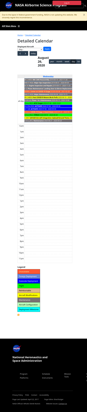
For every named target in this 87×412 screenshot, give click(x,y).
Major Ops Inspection (42, 83)
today (33, 53)
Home (20, 35)
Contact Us (63, 404)
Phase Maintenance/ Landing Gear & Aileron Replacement (50, 88)
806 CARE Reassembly (41, 80)
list (78, 61)
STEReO (37, 115)
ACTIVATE (38, 106)
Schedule (46, 374)
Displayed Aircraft (25, 46)
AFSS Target (38, 103)
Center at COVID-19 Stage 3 (41, 91)
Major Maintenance (41, 94)
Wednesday (48, 76)
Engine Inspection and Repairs (40, 85)
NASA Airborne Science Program (41, 5)
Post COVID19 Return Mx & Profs (45, 97)
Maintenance (38, 121)
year (52, 61)
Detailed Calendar (33, 35)
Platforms (24, 378)
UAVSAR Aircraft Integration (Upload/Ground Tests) (49, 118)
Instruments (47, 378)
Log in (67, 3)
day (73, 61)
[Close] (84, 15)
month (59, 61)
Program (24, 374)
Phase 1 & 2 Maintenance (41, 100)
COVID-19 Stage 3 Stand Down (42, 112)
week (67, 61)
